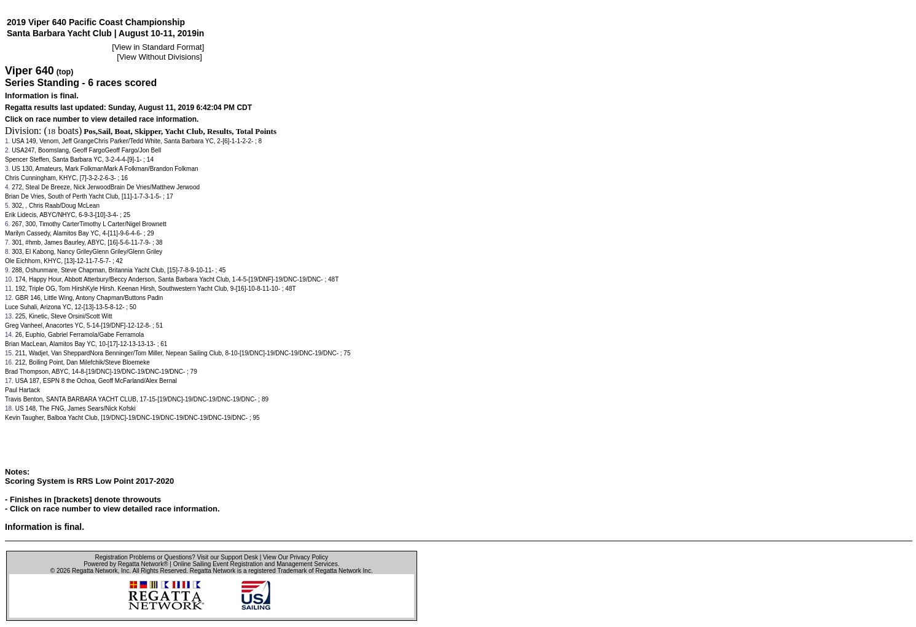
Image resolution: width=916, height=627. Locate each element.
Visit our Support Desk (227, 557)
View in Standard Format (158, 47)
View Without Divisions (159, 56)
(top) (65, 72)
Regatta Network (94, 570)
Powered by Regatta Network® (126, 564)
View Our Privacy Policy (295, 557)
